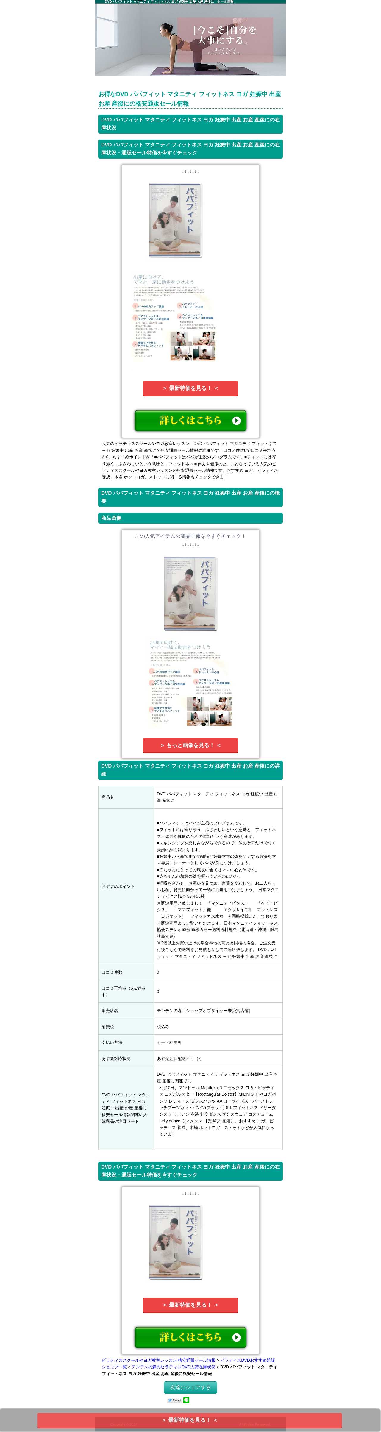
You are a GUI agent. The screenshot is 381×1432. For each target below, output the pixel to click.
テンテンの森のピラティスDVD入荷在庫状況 (174, 1366)
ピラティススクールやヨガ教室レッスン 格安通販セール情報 (159, 1360)
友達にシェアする (190, 1387)
